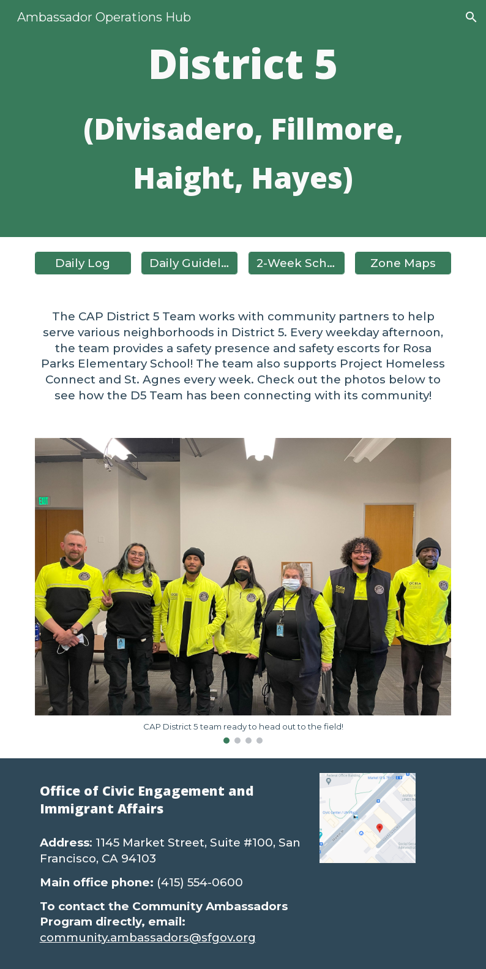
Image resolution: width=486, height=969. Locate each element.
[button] (471, 17)
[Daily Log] (83, 262)
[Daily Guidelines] (189, 262)
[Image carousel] (243, 591)
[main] (243, 118)
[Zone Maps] (403, 262)
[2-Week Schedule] (296, 262)
